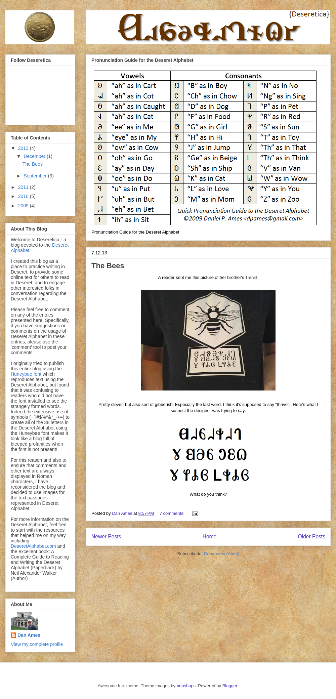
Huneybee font (27, 374)
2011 (24, 187)
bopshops (186, 685)
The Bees (107, 265)
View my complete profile (37, 644)
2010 (24, 196)
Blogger (229, 685)
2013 (24, 148)
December (35, 156)
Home (210, 536)
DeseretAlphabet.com (33, 546)
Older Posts (311, 536)
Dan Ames (28, 635)
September (36, 175)
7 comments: (173, 513)
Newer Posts (106, 536)
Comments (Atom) (221, 553)
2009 (24, 205)
